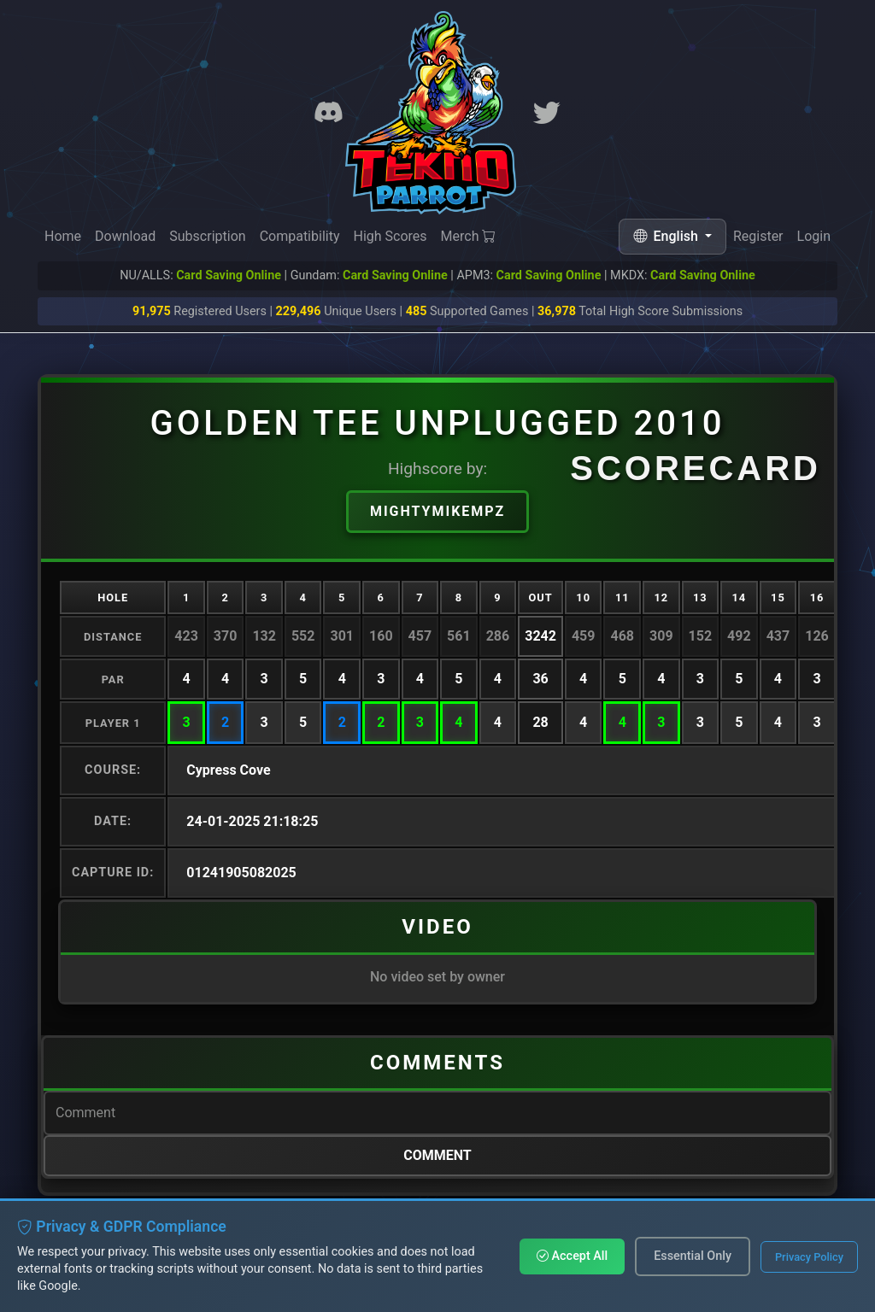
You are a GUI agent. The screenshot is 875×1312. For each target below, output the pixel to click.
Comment (437, 1155)
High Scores (389, 236)
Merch (468, 237)
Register (758, 237)
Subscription (207, 236)
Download (125, 236)
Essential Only (692, 1256)
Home (62, 236)
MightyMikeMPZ (437, 511)
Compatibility (300, 236)
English (667, 236)
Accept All (572, 1256)
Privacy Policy (809, 1256)
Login (814, 239)
